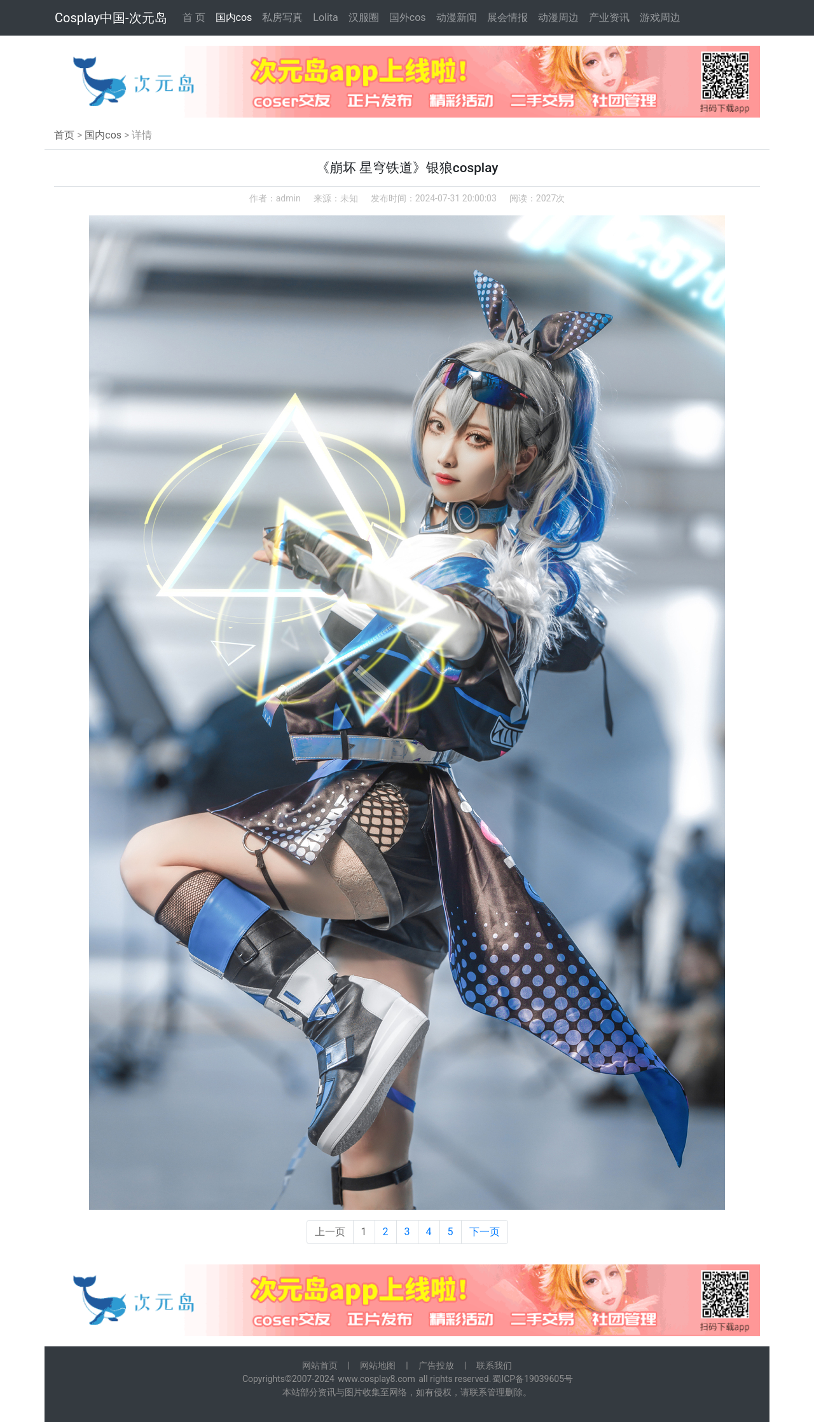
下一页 (484, 1232)
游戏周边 (660, 17)
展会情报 (507, 17)
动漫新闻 (456, 17)
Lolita (325, 17)
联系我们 (494, 1365)
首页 (64, 135)
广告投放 (436, 1365)
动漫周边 (558, 17)
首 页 (194, 17)
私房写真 (282, 17)
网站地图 (378, 1365)
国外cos (407, 17)
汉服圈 (363, 17)
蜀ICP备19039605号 (532, 1379)
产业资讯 (609, 17)
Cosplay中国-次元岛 (111, 17)
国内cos (234, 17)
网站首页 (320, 1365)
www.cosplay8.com (376, 1379)
